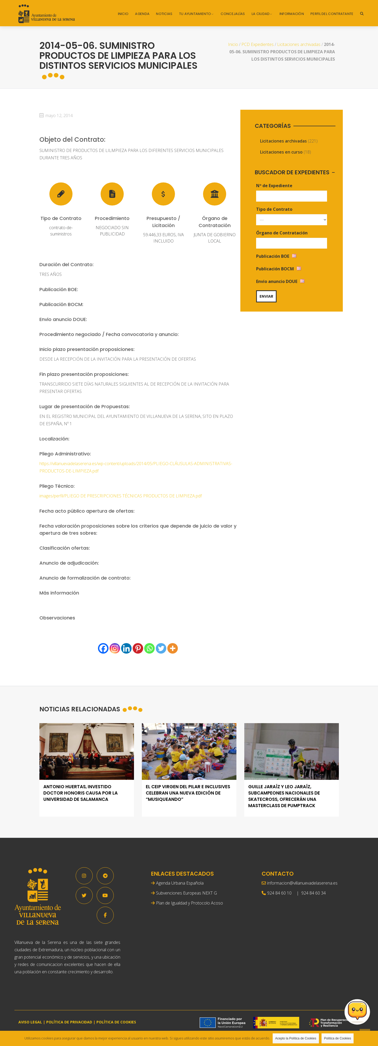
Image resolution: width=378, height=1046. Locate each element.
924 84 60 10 (279, 893)
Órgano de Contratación (282, 233)
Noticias (164, 13)
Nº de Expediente (274, 185)
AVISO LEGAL (30, 1021)
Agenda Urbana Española (180, 883)
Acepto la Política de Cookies (295, 1038)
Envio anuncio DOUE (276, 281)
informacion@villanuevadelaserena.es (302, 883)
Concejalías (233, 13)
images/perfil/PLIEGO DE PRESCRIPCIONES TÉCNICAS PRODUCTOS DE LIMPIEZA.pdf (120, 496)
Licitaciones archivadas (298, 44)
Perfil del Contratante (332, 13)
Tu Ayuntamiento (195, 13)
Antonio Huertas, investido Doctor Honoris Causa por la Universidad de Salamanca (80, 793)
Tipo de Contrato (274, 209)
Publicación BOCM (275, 269)
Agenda (142, 13)
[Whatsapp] (149, 648)
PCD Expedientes (257, 44)
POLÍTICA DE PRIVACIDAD (69, 1021)
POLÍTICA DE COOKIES (116, 1021)
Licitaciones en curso (281, 152)
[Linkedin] (126, 648)
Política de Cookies (337, 1038)
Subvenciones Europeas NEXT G (186, 893)
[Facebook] (103, 648)
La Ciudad (261, 13)
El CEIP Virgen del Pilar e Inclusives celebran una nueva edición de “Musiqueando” (188, 793)
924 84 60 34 (313, 893)
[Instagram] (115, 648)
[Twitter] (161, 648)
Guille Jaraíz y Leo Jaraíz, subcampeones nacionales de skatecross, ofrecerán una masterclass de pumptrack (284, 796)
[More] (172, 648)
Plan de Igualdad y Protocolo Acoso (189, 903)
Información (291, 13)
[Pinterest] (138, 648)
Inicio (123, 13)
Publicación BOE (272, 256)
